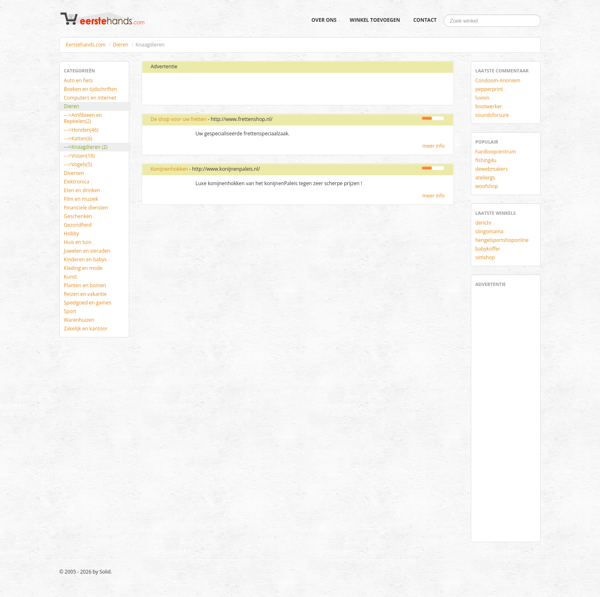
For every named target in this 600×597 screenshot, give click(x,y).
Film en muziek (81, 198)
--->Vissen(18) (79, 155)
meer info (433, 145)
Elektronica (76, 181)
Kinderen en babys (85, 259)
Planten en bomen (85, 285)
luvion (482, 97)
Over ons (324, 19)
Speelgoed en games (87, 302)
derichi (483, 222)
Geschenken (78, 216)
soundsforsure (492, 115)
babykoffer (487, 248)
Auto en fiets (78, 80)
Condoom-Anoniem (497, 80)
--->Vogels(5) (78, 164)
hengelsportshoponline (502, 240)
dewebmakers (491, 168)
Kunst (70, 276)
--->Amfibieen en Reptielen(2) (83, 118)
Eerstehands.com (86, 44)
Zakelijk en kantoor (85, 328)
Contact (425, 19)
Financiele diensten (86, 207)
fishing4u (485, 160)
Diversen (74, 173)
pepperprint (489, 89)
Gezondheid (77, 224)
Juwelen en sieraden (87, 250)
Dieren (120, 44)
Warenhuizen (79, 319)
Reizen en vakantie (85, 293)
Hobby (71, 233)
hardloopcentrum (495, 151)
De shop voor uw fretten (179, 119)
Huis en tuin (77, 242)
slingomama (489, 231)
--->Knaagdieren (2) (85, 147)
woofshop (486, 186)
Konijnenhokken (169, 168)
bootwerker (488, 106)
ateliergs (485, 177)
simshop (485, 257)
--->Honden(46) (81, 129)
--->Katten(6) (78, 138)
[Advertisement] (243, 89)
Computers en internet (90, 97)
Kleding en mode (83, 268)
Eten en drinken (82, 190)
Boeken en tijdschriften (90, 89)
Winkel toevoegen (375, 19)
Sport (70, 311)
